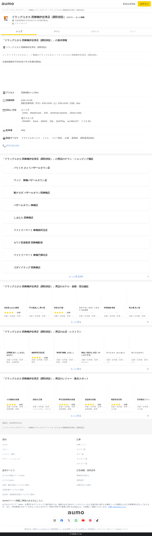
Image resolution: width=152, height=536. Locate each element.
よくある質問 (65, 529)
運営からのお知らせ (41, 529)
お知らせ (95, 31)
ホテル (5, 445)
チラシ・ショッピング (11, 459)
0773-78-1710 (12, 145)
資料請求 (80, 480)
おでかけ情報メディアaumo (13, 475)
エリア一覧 (81, 449)
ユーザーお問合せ (79, 529)
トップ (19, 31)
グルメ (5, 449)
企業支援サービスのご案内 (13, 490)
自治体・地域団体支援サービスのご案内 (18, 494)
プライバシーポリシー (105, 529)
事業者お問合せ (83, 475)
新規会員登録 (129, 4)
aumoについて (122, 529)
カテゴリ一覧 (82, 464)
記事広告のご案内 (84, 485)
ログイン (144, 4)
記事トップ (81, 445)
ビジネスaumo (8, 480)
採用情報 (54, 529)
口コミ (133, 31)
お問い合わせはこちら (117, 507)
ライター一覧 (82, 459)
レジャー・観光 (8, 454)
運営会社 (27, 529)
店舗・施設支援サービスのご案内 (15, 485)
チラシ (57, 31)
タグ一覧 (80, 454)
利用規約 (91, 529)
